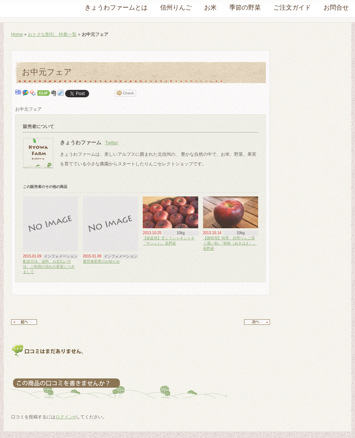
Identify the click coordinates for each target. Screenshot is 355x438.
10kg (181, 233)
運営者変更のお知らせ (101, 261)
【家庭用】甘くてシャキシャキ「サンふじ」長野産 (169, 240)
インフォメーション (60, 256)
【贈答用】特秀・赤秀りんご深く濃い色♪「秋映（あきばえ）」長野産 (230, 243)
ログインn (65, 417)
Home (17, 34)
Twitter (111, 142)
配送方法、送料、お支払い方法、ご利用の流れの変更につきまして (49, 266)
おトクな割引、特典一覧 (52, 34)
